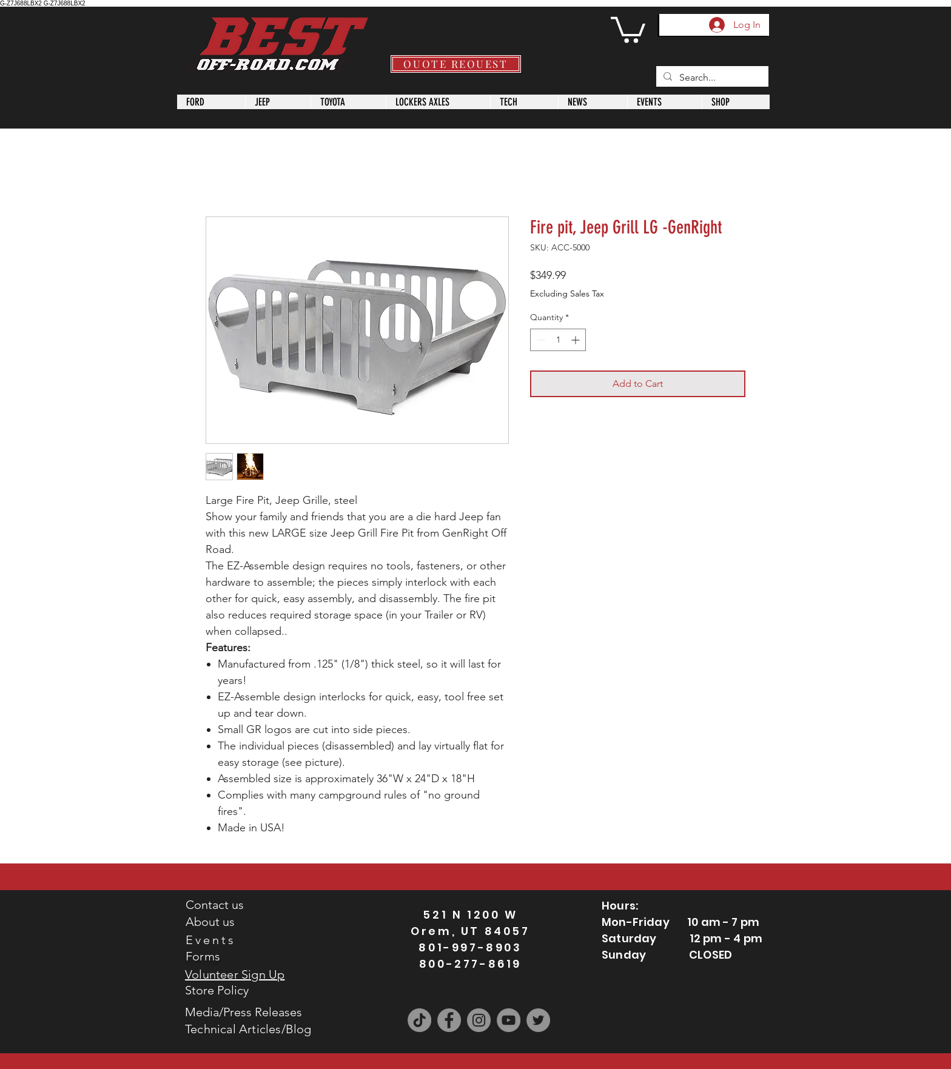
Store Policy (217, 990)
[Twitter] (538, 1020)
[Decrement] (539, 339)
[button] (628, 28)
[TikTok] (419, 1020)
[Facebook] (449, 1020)
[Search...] (711, 77)
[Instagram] (479, 1020)
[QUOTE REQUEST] (456, 64)
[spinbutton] (558, 339)
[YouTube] (508, 1020)
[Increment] (576, 339)
